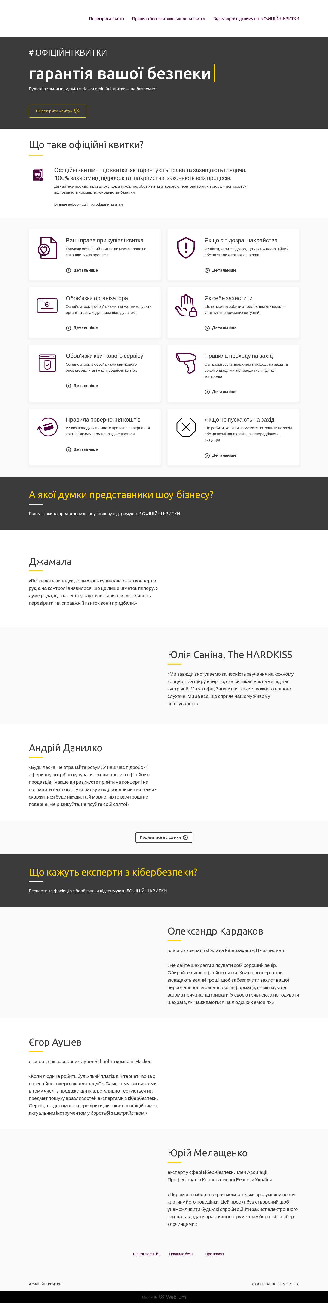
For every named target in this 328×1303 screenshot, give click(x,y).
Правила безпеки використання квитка (168, 18)
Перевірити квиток (106, 18)
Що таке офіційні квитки (147, 1254)
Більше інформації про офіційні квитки (88, 204)
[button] (57, 111)
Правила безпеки (183, 1254)
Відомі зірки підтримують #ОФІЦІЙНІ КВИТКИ (256, 18)
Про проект (214, 1254)
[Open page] (43, 18)
